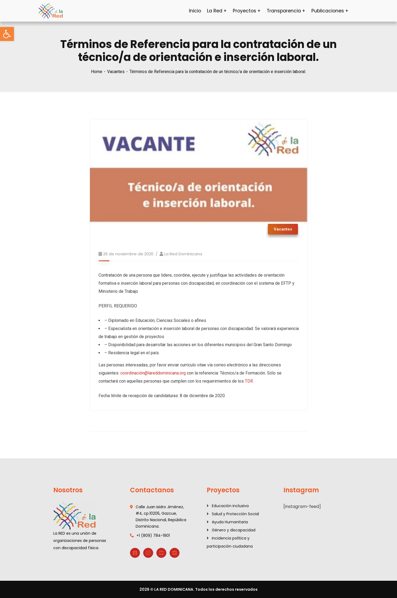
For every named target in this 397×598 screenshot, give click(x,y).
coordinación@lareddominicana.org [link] (153, 373)
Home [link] (96, 71)
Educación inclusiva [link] (230, 505)
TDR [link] (249, 381)
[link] (7, 34)
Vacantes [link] (116, 71)
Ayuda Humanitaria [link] (230, 522)
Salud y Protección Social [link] (235, 514)
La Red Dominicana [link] (183, 254)
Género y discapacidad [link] (233, 530)
